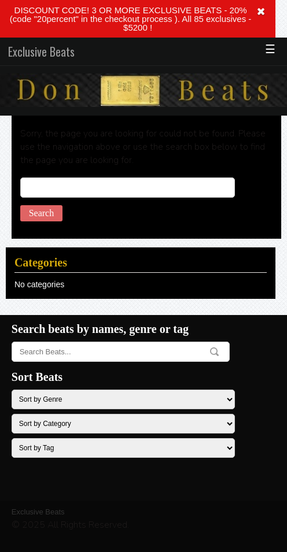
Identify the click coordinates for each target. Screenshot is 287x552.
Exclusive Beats (41, 51)
